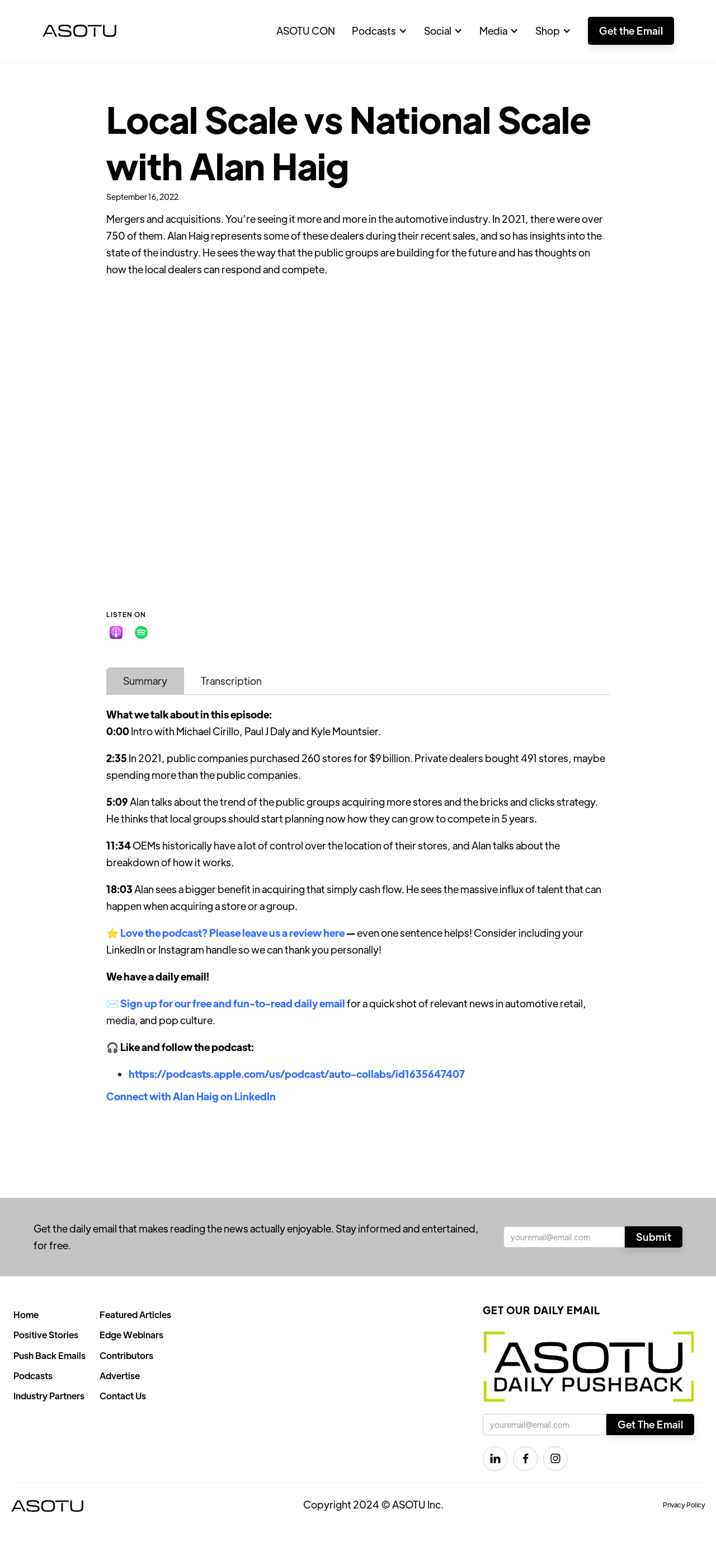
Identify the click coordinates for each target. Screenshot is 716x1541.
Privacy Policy (684, 1504)
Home (26, 1314)
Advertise (120, 1375)
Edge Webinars (131, 1335)
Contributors (126, 1355)
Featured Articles (135, 1314)
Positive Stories (45, 1335)
